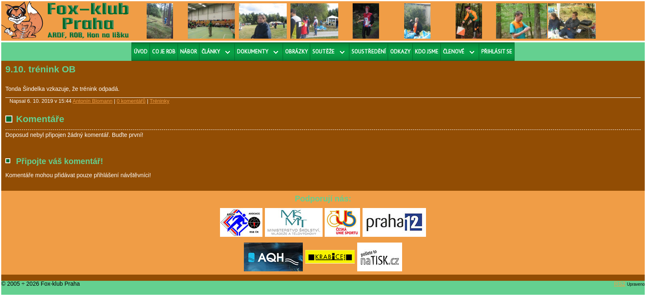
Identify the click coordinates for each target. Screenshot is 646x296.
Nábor (188, 51)
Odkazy (400, 51)
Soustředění (368, 51)
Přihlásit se (496, 51)
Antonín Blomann (92, 101)
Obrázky (296, 51)
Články (210, 51)
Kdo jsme (426, 51)
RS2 (619, 283)
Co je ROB (164, 51)
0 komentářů (131, 101)
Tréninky (159, 101)
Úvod (140, 51)
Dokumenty (252, 51)
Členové (453, 51)
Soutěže (323, 51)
